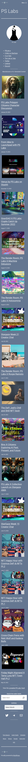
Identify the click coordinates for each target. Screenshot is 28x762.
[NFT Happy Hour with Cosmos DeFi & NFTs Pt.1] (13, 582)
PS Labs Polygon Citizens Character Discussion (10, 105)
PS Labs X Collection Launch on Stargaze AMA (11, 487)
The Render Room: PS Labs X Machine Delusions (12, 261)
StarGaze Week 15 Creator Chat (10, 525)
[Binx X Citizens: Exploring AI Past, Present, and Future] (13, 429)
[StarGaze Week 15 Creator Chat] (13, 508)
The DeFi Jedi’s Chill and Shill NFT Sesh (11, 409)
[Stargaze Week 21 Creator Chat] (13, 319)
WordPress (16, 755)
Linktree (7, 63)
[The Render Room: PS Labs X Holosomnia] (13, 282)
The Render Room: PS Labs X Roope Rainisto (12, 372)
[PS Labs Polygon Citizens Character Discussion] (13, 87)
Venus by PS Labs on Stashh (11, 183)
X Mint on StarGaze (11, 53)
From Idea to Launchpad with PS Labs (10, 145)
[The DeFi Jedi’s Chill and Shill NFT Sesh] (13, 392)
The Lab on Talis (10, 58)
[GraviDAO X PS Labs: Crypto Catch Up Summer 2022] (13, 203)
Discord (7, 66)
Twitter (7, 61)
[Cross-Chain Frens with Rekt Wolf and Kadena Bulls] (13, 620)
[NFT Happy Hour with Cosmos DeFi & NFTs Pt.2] (13, 545)
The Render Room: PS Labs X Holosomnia (12, 299)
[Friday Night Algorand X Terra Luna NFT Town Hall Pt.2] (13, 657)
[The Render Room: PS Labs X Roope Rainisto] (13, 356)
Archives (14, 703)
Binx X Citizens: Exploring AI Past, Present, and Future (10, 447)
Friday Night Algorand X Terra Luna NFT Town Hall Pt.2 (13, 675)
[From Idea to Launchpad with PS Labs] (13, 127)
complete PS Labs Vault (17, 688)
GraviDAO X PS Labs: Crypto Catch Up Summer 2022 (11, 221)
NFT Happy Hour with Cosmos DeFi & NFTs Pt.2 (11, 563)
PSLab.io (8, 51)
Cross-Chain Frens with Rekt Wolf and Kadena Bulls (12, 638)
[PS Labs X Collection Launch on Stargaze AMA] (13, 469)
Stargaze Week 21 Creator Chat (10, 336)
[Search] (23, 697)
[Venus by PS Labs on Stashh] (13, 166)
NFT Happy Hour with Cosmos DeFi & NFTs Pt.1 (11, 601)
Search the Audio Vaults (14, 694)
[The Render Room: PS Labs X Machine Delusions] (13, 243)
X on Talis (8, 56)
